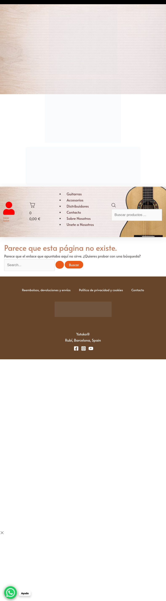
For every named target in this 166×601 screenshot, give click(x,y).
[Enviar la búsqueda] (59, 265)
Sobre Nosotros (79, 218)
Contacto (74, 212)
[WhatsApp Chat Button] (10, 592)
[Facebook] (76, 348)
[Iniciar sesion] (8, 213)
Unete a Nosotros (80, 224)
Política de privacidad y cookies (101, 290)
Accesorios (75, 200)
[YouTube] (90, 348)
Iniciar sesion (6, 219)
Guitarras (74, 193)
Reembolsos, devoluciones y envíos (46, 290)
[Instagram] (83, 348)
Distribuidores (78, 206)
